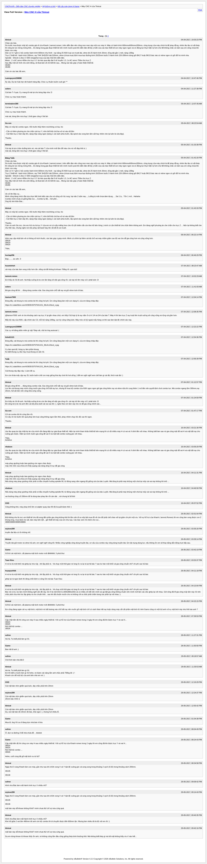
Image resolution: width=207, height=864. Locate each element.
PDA (200, 10)
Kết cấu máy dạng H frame (68, 6)
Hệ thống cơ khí (49, 6)
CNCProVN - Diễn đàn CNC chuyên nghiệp (22, 6)
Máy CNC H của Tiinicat (36, 12)
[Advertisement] (52, 25)
